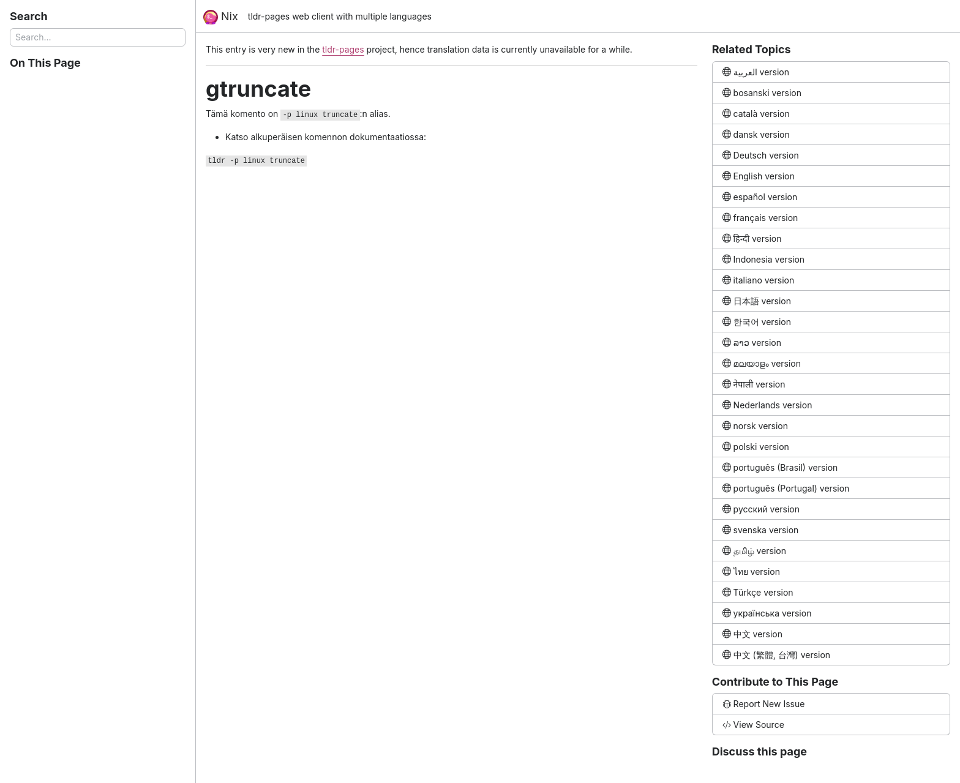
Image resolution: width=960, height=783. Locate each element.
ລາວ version (751, 342)
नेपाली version (754, 384)
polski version (755, 446)
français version (760, 217)
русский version (761, 509)
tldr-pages (343, 49)
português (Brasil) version (780, 467)
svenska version (760, 530)
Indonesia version (763, 259)
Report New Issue (763, 704)
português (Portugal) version (786, 488)
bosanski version (761, 93)
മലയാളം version (761, 363)
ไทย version (751, 571)
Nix (220, 17)
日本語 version (756, 301)
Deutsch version (760, 155)
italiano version (758, 280)
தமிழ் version (754, 550)
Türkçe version (757, 592)
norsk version (755, 426)
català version (756, 113)
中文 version (752, 634)
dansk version (756, 134)
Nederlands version (767, 405)
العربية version (755, 72)
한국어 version (756, 322)
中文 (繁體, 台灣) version (776, 655)
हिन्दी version (752, 238)
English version (758, 176)
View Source (753, 724)
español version (760, 197)
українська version (767, 613)
